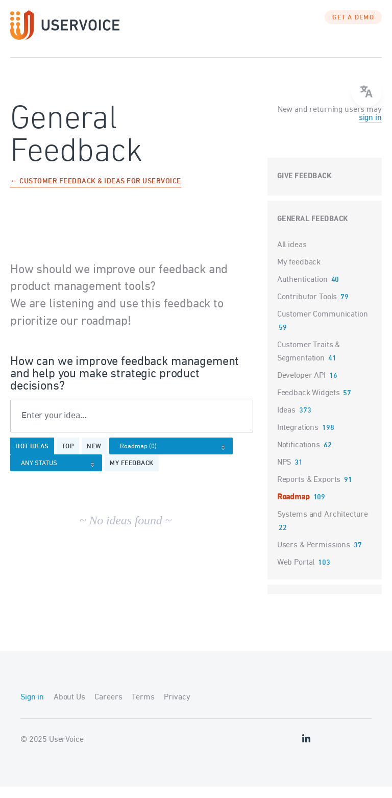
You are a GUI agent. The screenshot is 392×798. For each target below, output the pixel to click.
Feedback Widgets (308, 404)
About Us (69, 709)
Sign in (32, 709)
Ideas (286, 421)
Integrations (297, 438)
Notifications (298, 456)
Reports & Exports (308, 491)
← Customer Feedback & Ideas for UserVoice (95, 193)
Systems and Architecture (322, 525)
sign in (370, 129)
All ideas (292, 256)
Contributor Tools (307, 308)
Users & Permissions (313, 556)
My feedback (132, 475)
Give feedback (304, 187)
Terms (143, 709)
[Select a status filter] (59, 475)
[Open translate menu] (366, 92)
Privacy (177, 709)
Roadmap (293, 508)
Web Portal (296, 573)
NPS (284, 473)
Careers (108, 709)
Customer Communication (322, 325)
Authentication (302, 290)
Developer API (301, 386)
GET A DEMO (353, 28)
